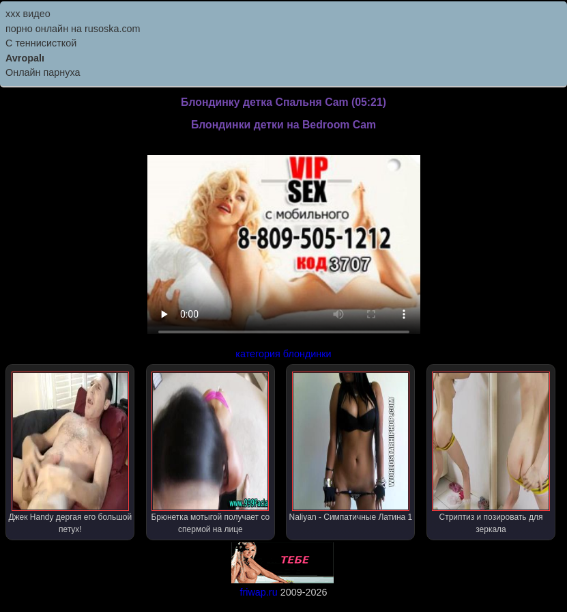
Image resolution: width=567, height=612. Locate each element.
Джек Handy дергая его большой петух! (70, 453)
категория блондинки (283, 353)
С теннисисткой (40, 43)
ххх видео (27, 13)
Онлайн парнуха (43, 72)
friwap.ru (258, 592)
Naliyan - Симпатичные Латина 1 (351, 447)
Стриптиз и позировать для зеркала (490, 453)
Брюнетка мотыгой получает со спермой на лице (210, 453)
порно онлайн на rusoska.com (73, 28)
